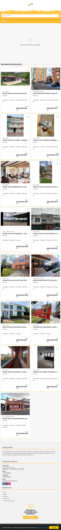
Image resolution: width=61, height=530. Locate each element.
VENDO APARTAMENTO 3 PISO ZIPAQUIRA (46, 280)
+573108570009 (6, 473)
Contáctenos (6, 498)
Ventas (5, 494)
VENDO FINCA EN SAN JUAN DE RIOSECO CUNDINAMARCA (15, 93)
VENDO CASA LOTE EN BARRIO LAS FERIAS (15, 419)
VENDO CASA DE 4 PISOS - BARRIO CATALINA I (15, 140)
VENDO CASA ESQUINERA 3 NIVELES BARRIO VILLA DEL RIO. (46, 327)
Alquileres (5, 496)
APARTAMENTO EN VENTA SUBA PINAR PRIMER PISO (46, 93)
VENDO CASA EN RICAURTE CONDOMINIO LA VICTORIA (15, 327)
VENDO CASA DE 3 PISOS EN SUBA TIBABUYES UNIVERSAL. (46, 187)
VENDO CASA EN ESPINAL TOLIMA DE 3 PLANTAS (15, 372)
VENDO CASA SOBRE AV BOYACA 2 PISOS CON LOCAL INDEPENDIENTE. (46, 372)
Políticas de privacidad (9, 500)
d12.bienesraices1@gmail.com (10, 480)
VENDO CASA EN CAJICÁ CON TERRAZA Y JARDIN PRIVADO (15, 280)
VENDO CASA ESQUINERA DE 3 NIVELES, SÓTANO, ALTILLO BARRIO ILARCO (15, 187)
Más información (42, 527)
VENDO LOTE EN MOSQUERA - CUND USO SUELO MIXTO (15, 234)
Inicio (4, 492)
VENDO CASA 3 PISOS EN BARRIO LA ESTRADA (46, 140)
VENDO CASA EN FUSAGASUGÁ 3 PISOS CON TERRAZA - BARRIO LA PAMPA (46, 234)
